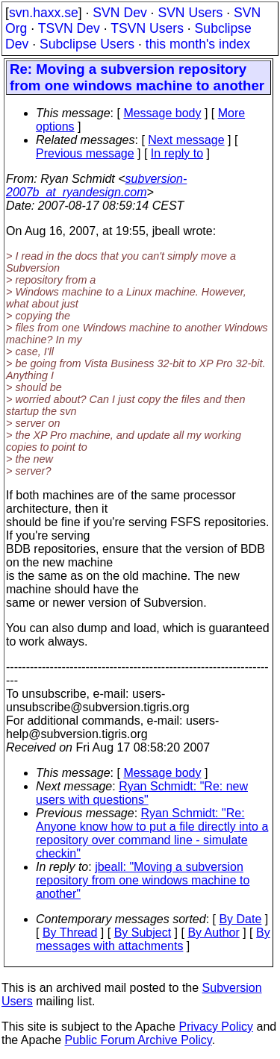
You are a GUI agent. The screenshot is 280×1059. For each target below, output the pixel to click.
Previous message (85, 153)
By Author (213, 932)
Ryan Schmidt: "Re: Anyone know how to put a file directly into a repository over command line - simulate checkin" (152, 833)
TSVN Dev (69, 28)
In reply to (177, 153)
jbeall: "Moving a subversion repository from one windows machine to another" (142, 880)
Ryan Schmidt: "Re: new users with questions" (142, 793)
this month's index (198, 44)
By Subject (142, 932)
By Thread (70, 932)
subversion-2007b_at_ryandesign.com (96, 185)
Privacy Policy (215, 1026)
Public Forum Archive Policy (138, 1040)
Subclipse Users (87, 44)
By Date (240, 919)
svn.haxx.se (43, 12)
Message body (162, 113)
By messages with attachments (153, 939)
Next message (186, 140)
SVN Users (190, 12)
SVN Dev (119, 12)
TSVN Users (147, 28)
